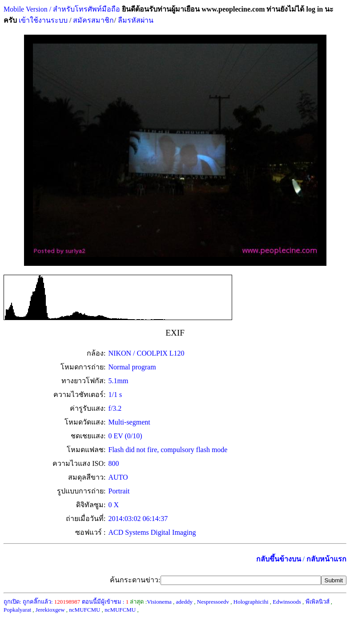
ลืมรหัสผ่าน (134, 20)
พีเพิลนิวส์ (318, 601)
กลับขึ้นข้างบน (278, 559)
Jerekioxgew (50, 609)
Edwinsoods (287, 601)
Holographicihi (251, 601)
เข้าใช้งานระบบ (42, 20)
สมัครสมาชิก (93, 20)
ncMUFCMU (84, 609)
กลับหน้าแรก (326, 559)
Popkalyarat (17, 609)
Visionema (159, 601)
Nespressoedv (213, 601)
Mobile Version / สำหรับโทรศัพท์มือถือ (62, 9)
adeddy (184, 601)
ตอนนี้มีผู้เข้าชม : (105, 601)
